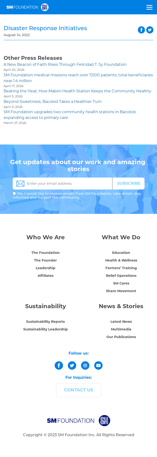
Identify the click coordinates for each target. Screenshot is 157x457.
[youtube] (98, 365)
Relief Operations (121, 275)
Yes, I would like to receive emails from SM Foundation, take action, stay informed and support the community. (77, 195)
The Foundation (45, 253)
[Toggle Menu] (149, 7)
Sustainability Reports (45, 321)
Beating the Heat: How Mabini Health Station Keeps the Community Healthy (77, 91)
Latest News (121, 321)
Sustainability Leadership (45, 329)
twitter (149, 29)
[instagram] (85, 365)
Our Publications (121, 337)
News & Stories (121, 306)
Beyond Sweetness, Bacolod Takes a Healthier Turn (53, 101)
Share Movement (121, 291)
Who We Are (45, 237)
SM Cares (121, 283)
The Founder (45, 260)
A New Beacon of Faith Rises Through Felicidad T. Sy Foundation (65, 64)
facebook (141, 29)
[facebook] (59, 365)
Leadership (45, 268)
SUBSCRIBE (128, 183)
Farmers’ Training (121, 268)
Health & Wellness (121, 260)
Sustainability (45, 306)
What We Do (121, 237)
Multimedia (121, 329)
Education (121, 253)
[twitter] (72, 365)
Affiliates (45, 275)
